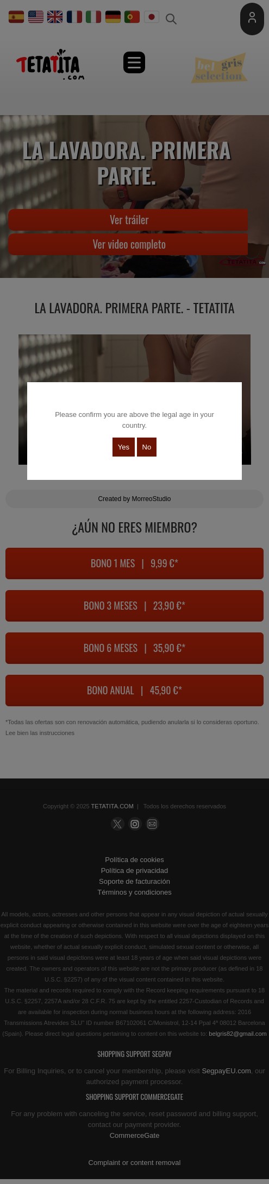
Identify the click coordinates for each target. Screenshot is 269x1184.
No (147, 447)
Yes (123, 447)
